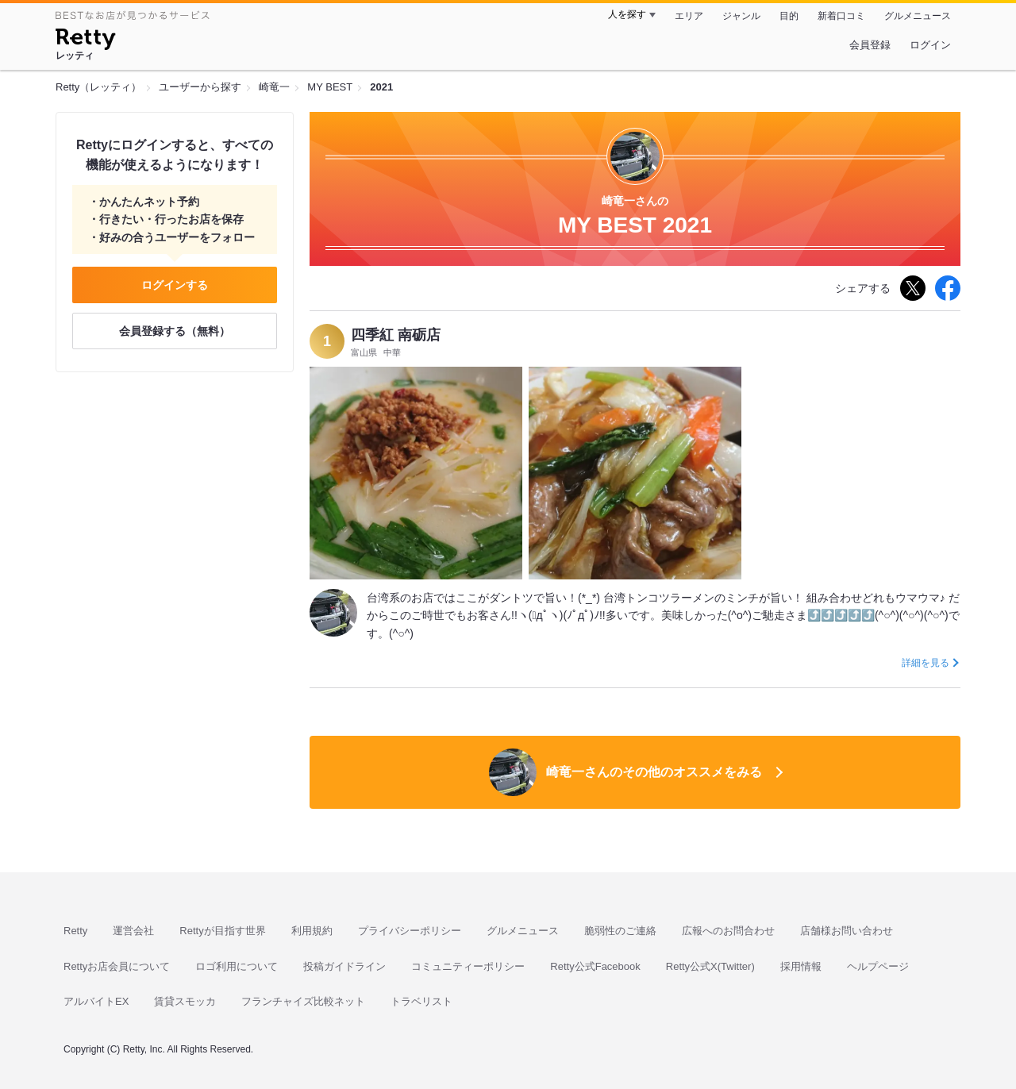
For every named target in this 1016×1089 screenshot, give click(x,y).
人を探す (627, 14)
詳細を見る (925, 662)
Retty (75, 931)
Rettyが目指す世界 (222, 931)
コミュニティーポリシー (468, 966)
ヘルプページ (878, 966)
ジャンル (741, 15)
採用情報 (801, 966)
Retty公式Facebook (595, 966)
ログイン (930, 45)
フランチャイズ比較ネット (303, 1001)
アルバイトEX (96, 1001)
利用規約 (312, 931)
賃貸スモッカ (185, 1001)
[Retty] (85, 41)
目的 (789, 15)
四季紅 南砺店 (396, 335)
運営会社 (133, 931)
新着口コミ (841, 15)
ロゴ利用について (236, 966)
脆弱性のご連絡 (620, 931)
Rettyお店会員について (117, 966)
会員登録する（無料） (174, 331)
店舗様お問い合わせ (846, 931)
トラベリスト (421, 1001)
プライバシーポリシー (409, 931)
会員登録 (870, 45)
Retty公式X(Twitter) (710, 966)
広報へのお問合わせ (728, 931)
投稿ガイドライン (344, 966)
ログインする (174, 285)
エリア (689, 15)
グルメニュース (917, 15)
